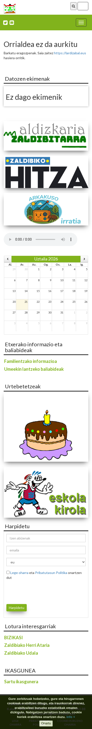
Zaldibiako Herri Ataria (27, 645)
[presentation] (35, 591)
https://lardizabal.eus (70, 53)
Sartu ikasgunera (21, 681)
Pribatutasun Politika (51, 573)
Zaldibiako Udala (21, 653)
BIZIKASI (13, 637)
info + (70, 717)
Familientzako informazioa (30, 361)
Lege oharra (19, 573)
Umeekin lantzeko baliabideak (34, 369)
